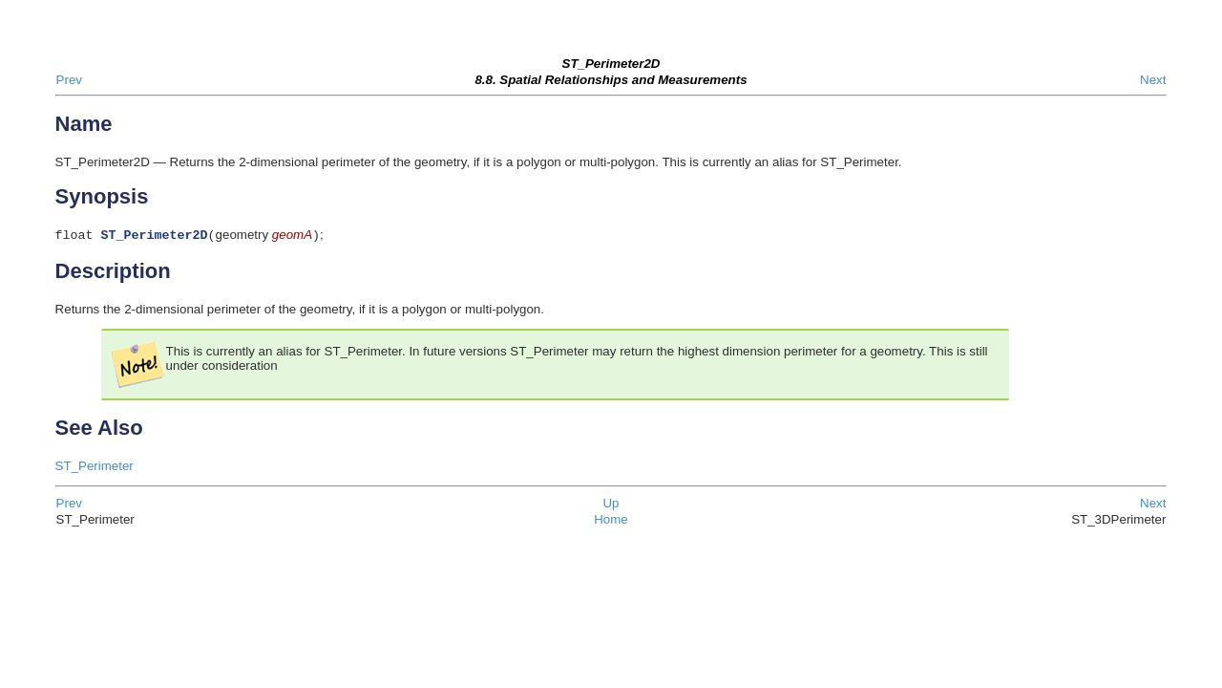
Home (611, 521)
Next (1153, 80)
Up (610, 505)
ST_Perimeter (94, 468)
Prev (69, 80)
